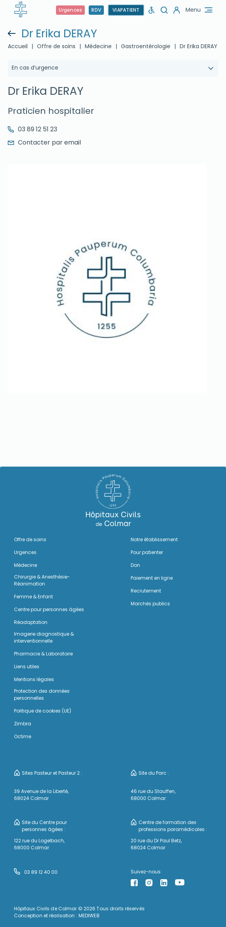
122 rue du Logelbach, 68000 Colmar (39, 844)
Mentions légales (34, 679)
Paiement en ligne (152, 578)
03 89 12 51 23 (32, 129)
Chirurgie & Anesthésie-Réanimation (42, 580)
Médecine (98, 46)
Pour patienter (147, 552)
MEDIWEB (89, 915)
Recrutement (146, 590)
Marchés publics (150, 603)
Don (135, 565)
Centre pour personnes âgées (49, 609)
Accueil (18, 46)
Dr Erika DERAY (198, 46)
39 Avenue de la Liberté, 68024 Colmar (41, 795)
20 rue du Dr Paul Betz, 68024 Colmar (156, 844)
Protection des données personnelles (42, 694)
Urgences (70, 10)
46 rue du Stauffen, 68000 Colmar (153, 795)
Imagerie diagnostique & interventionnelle (44, 637)
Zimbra (22, 723)
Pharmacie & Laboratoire (43, 653)
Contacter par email (44, 142)
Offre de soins (56, 46)
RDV (96, 10)
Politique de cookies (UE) (42, 710)
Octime (22, 736)
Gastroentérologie (145, 46)
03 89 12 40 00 (36, 871)
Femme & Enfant (33, 596)
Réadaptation (30, 622)
